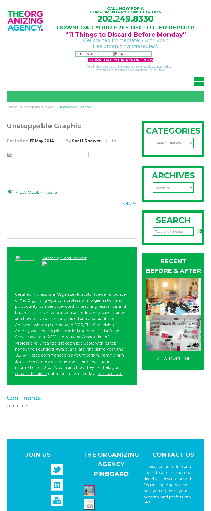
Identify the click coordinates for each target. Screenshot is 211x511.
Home (13, 107)
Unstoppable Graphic (37, 107)
